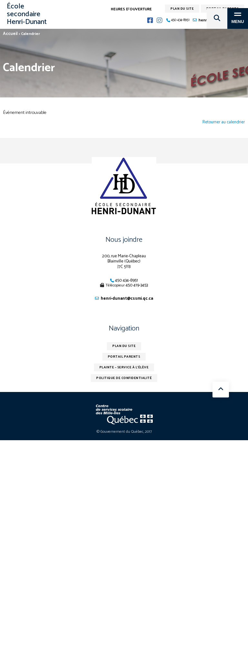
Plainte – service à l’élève (124, 367)
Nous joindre (124, 240)
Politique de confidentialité (124, 378)
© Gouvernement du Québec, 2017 (124, 432)
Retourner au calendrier (223, 122)
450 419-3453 (137, 285)
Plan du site (124, 346)
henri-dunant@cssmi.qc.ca (127, 298)
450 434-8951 (126, 280)
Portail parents (124, 356)
